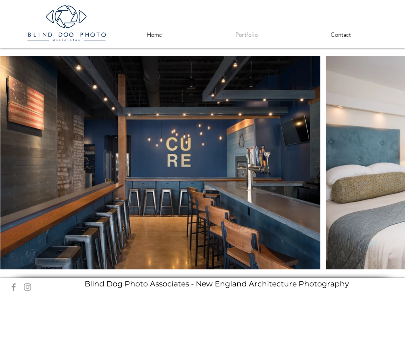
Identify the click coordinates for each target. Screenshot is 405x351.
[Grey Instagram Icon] (27, 287)
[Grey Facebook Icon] (14, 287)
